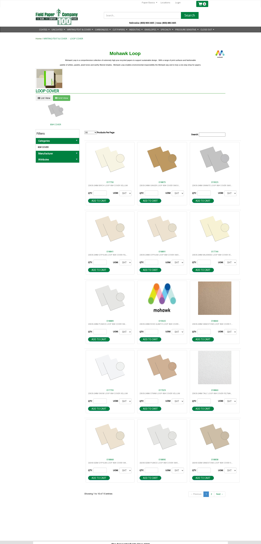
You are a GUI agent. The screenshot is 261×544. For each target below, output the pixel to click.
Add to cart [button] (99, 200)
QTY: (90, 193)
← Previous (196, 494)
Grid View (61, 98)
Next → (219, 494)
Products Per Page (99, 132)
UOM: (116, 193)
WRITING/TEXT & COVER (55, 38)
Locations (165, 2)
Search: (208, 135)
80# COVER (43, 147)
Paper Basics (149, 2)
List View (44, 98)
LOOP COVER (76, 38)
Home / (39, 38)
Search (189, 15)
